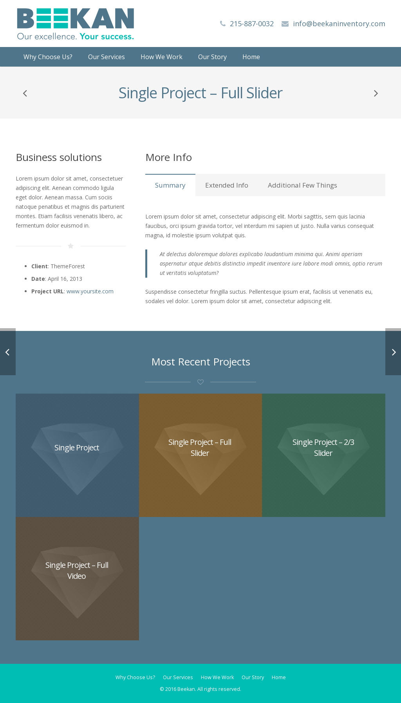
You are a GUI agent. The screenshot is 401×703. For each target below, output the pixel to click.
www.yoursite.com (90, 291)
